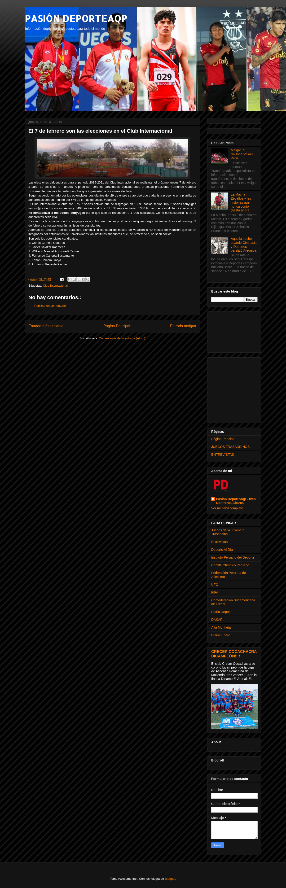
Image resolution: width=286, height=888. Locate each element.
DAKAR (217, 619)
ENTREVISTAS (222, 454)
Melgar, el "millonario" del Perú (242, 154)
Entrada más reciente (45, 326)
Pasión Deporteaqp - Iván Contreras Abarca (236, 501)
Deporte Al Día (222, 549)
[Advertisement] (234, 331)
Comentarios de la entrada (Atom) (122, 338)
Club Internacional (55, 285)
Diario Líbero (220, 635)
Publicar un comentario (50, 305)
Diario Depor (220, 612)
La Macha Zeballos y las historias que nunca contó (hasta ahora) (241, 202)
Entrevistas (219, 542)
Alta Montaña (221, 627)
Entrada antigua (183, 326)
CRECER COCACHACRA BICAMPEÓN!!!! (234, 653)
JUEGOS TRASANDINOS (230, 447)
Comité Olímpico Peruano (230, 565)
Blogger (170, 878)
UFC (214, 584)
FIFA (214, 592)
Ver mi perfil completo (227, 508)
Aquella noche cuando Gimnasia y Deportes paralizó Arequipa (244, 244)
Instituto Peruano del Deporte (232, 557)
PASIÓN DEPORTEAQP (76, 18)
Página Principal (116, 326)
